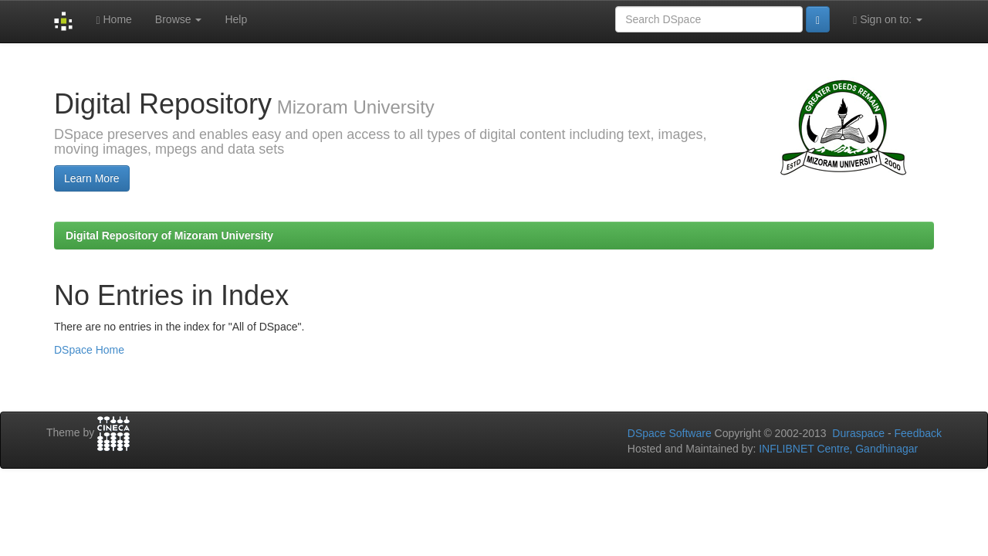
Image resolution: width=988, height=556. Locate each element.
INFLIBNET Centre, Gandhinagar (837, 448)
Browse (178, 19)
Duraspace (858, 433)
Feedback (918, 433)
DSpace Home (89, 350)
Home (113, 19)
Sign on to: (887, 19)
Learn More (92, 178)
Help (236, 19)
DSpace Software (670, 433)
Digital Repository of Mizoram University (169, 235)
